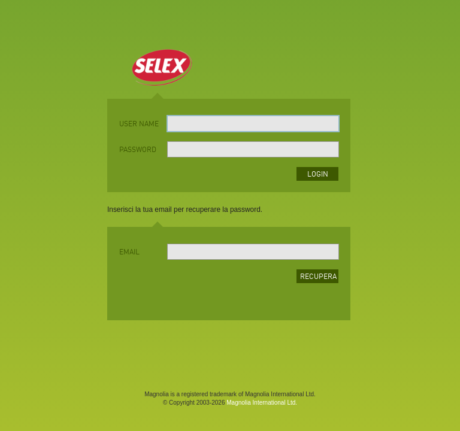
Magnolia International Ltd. (261, 402)
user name (139, 124)
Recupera (318, 277)
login (317, 174)
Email (129, 252)
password (137, 150)
